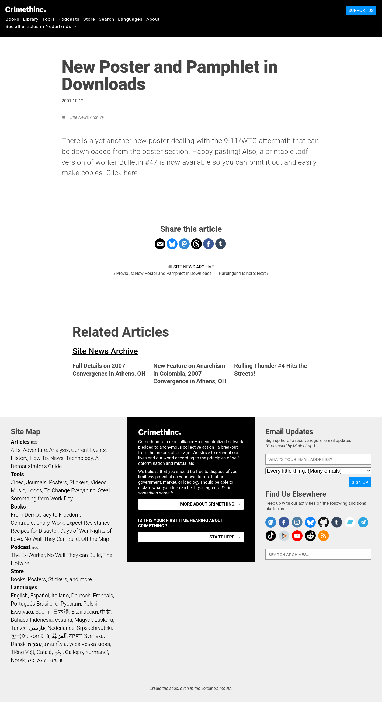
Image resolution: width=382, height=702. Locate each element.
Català (44, 652)
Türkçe (19, 628)
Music (18, 490)
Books (12, 19)
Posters (58, 482)
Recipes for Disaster (34, 531)
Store (89, 19)
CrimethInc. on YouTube (297, 535)
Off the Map (95, 539)
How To (39, 458)
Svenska (94, 636)
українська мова (89, 644)
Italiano (60, 595)
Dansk (18, 644)
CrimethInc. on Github (323, 522)
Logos (34, 490)
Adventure (35, 450)
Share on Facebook (208, 243)
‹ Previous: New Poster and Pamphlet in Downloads (163, 273)
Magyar (83, 620)
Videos (99, 482)
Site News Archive (86, 117)
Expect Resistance (88, 523)
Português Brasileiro (34, 603)
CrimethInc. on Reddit (310, 535)
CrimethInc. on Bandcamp (350, 522)
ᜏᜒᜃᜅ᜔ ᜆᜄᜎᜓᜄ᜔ (45, 660)
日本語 (61, 611)
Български (84, 611)
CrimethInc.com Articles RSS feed (323, 535)
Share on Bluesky (172, 243)
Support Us (361, 10)
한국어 (19, 636)
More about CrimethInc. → (210, 504)
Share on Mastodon (184, 243)
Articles (20, 442)
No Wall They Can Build (51, 539)
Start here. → (225, 537)
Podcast (20, 547)
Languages (130, 19)
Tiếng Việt (22, 652)
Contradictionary (30, 523)
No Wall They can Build (74, 555)
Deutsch (81, 595)
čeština (63, 620)
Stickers (79, 482)
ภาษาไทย (55, 644)
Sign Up (360, 482)
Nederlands (60, 628)
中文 (105, 611)
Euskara (103, 620)
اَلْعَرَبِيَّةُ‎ (59, 636)
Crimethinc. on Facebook (284, 522)
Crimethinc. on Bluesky (310, 522)
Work (58, 523)
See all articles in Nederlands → (41, 26)
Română (39, 636)
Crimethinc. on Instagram (297, 522)
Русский (71, 603)
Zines (17, 482)
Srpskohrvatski (94, 628)
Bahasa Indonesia (32, 620)
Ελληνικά (22, 611)
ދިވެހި (58, 652)
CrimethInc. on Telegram (363, 522)
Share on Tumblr (220, 243)
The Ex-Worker (28, 555)
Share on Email (160, 243)
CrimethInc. (25, 9)
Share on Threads (196, 243)
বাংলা (75, 636)
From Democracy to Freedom (45, 514)
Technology (79, 458)
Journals (36, 482)
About (153, 19)
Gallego (74, 652)
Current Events (88, 450)
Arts (15, 450)
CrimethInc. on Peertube (284, 535)
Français (103, 595)
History (19, 458)
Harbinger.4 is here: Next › (243, 273)
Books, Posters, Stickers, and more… (53, 579)
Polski (90, 603)
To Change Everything (70, 490)
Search (106, 19)
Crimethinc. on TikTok (270, 535)
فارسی (37, 628)
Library (31, 19)
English (19, 595)
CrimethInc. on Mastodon (270, 522)
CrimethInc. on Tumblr (336, 522)
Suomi (42, 611)
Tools (48, 19)
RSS (34, 443)
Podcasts (68, 19)
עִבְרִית (35, 644)
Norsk (18, 660)
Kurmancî (96, 652)
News (57, 458)
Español (39, 595)
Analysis (59, 450)
